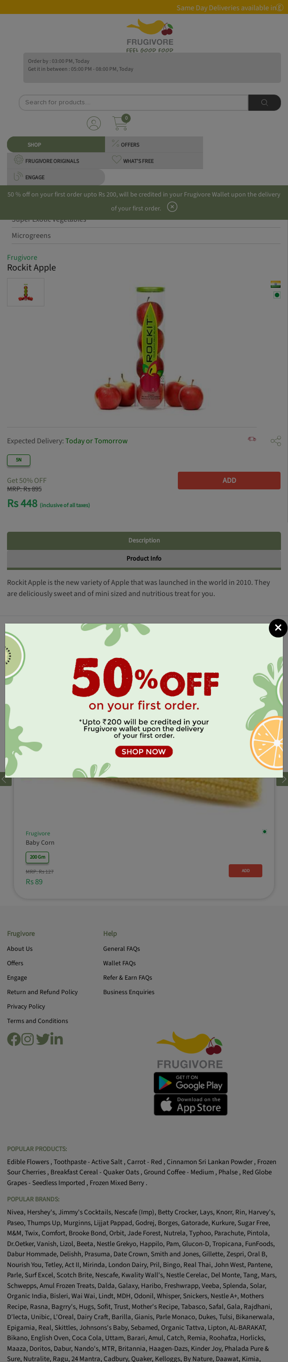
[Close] (278, 628)
